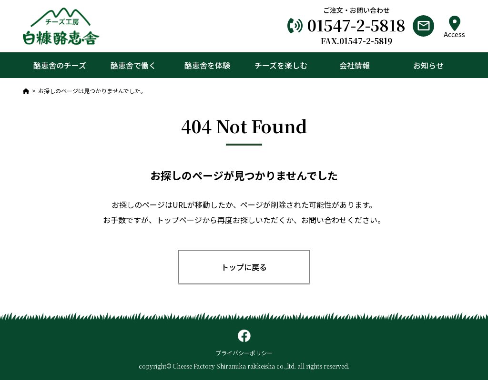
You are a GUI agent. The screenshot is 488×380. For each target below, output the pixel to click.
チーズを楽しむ (280, 65)
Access (454, 27)
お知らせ (428, 65)
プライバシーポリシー (244, 353)
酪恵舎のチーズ (59, 65)
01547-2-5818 (356, 25)
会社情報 (354, 65)
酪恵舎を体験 (207, 65)
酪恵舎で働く (133, 65)
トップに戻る (244, 267)
